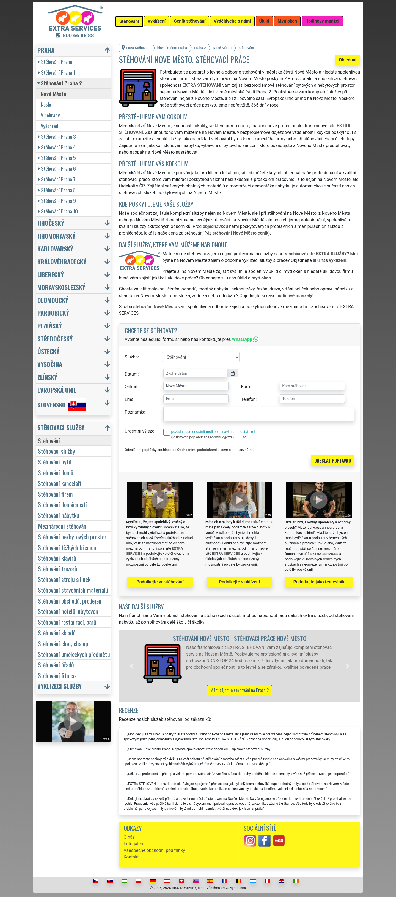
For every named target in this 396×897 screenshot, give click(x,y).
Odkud (131, 386)
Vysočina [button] (49, 364)
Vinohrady (50, 115)
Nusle (46, 104)
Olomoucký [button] (52, 300)
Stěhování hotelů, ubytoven (68, 611)
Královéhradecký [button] (61, 261)
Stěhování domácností (62, 504)
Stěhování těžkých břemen (67, 547)
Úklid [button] (264, 21)
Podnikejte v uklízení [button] (239, 582)
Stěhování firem (55, 493)
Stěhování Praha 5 (57, 158)
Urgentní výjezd (140, 431)
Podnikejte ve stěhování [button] (160, 582)
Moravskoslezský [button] (61, 287)
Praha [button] (45, 50)
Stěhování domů (55, 472)
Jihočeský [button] (50, 222)
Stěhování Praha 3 (57, 136)
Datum (131, 374)
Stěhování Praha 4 (57, 147)
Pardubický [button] (53, 312)
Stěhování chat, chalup (63, 643)
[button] (131, 666)
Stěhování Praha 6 (57, 168)
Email (130, 399)
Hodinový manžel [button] (322, 21)
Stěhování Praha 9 (57, 201)
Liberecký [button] (50, 274)
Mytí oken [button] (287, 21)
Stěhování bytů (55, 461)
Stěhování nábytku (58, 515)
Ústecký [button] (48, 351)
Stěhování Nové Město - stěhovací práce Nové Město (239, 638)
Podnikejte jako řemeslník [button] (319, 582)
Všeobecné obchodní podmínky (154, 850)
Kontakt (131, 857)
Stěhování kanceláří (59, 483)
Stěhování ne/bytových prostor (72, 536)
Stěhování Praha (55, 62)
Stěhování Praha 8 (57, 190)
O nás (129, 837)
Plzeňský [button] (49, 325)
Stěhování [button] (129, 21)
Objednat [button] (348, 59)
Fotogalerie (135, 843)
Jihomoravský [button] (56, 235)
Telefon (248, 399)
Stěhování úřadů (56, 664)
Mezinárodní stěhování (63, 525)
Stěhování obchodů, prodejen (69, 600)
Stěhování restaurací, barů (67, 621)
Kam (245, 386)
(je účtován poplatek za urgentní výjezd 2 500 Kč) (209, 437)
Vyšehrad (49, 126)
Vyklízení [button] (157, 21)
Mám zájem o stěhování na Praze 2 (239, 690)
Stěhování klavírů (57, 557)
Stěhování (49, 440)
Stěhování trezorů (57, 568)
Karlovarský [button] (55, 248)
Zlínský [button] (47, 377)
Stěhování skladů (57, 632)
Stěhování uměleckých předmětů (74, 654)
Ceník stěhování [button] (189, 21)
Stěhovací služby (56, 450)
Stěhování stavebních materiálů (73, 589)
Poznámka (135, 412)
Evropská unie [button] (56, 389)
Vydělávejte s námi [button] (232, 21)
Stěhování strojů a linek (64, 579)
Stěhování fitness (57, 675)
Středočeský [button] (55, 338)
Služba (131, 357)
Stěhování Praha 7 (56, 179)
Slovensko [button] (61, 404)
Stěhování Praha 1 (56, 72)
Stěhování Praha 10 (58, 211)
